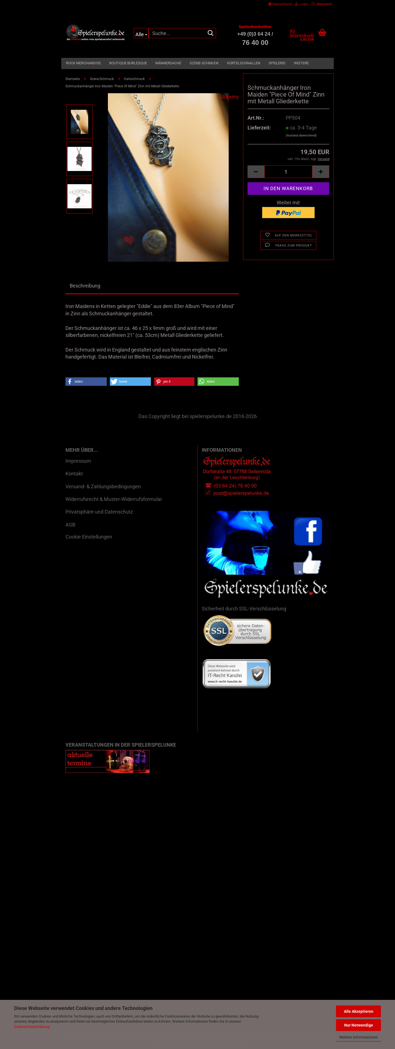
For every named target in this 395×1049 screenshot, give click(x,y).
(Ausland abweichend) (301, 135)
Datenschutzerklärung (31, 1027)
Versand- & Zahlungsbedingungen (103, 486)
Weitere (301, 63)
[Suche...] (141, 33)
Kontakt (74, 473)
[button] (280, 4)
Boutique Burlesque (128, 63)
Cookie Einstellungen (88, 537)
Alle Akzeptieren (358, 1011)
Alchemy (229, 97)
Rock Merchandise (83, 63)
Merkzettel (322, 4)
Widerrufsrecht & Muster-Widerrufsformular (113, 499)
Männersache (168, 63)
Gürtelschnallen (243, 63)
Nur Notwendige (358, 1025)
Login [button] (301, 4)
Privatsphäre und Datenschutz (99, 512)
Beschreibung (85, 286)
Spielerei (277, 63)
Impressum (78, 461)
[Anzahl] (288, 171)
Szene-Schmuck (204, 63)
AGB (70, 525)
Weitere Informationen (358, 1037)
